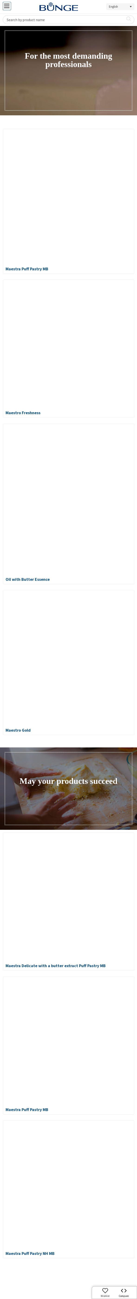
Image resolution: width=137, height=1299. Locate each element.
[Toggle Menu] (7, 6)
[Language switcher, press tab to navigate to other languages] (120, 6)
